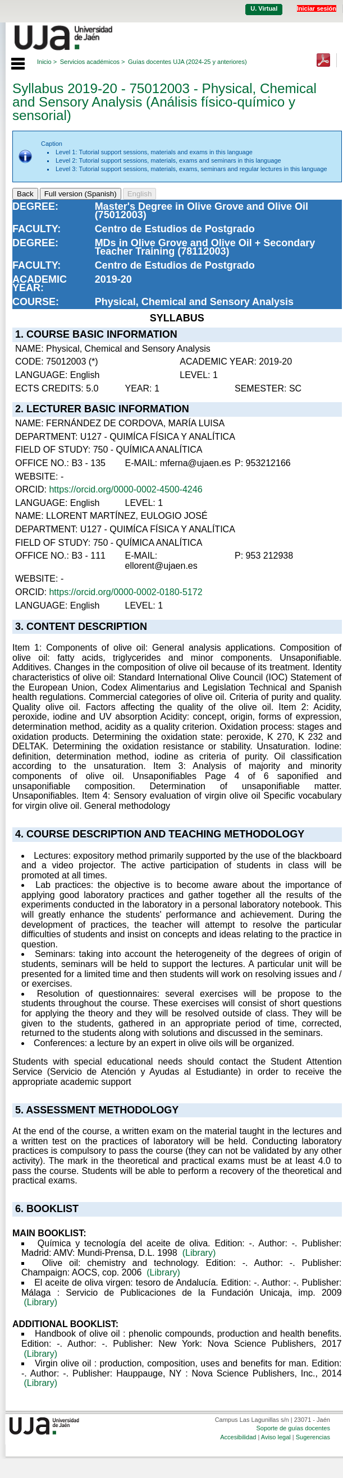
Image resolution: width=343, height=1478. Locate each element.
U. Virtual (263, 8)
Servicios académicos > (92, 61)
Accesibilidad (238, 1437)
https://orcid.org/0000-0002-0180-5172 (125, 592)
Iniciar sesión (316, 8)
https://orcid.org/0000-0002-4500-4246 (125, 489)
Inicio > (47, 61)
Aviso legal (276, 1437)
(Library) (199, 1253)
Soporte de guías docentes (293, 1428)
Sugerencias (313, 1437)
